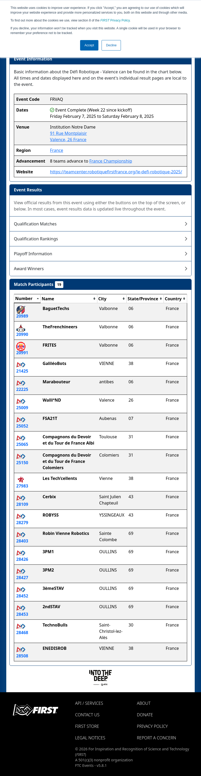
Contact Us (87, 715)
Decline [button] (111, 45)
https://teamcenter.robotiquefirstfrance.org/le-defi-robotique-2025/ (116, 172)
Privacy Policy (115, 20)
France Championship (110, 161)
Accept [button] (89, 45)
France (56, 150)
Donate (145, 715)
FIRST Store (87, 726)
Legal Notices (90, 738)
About (143, 703)
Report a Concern (156, 738)
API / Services (89, 703)
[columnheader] (27, 298)
